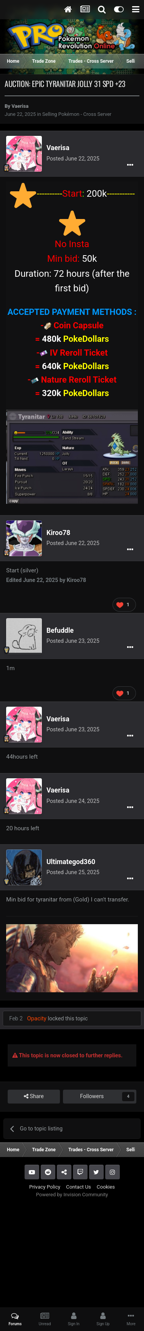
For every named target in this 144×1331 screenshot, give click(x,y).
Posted (72, 159)
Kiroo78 (58, 533)
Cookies (106, 1187)
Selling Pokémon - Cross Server (76, 114)
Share (34, 1096)
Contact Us (78, 1187)
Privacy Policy (44, 1187)
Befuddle (60, 630)
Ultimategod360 (70, 862)
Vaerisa (20, 106)
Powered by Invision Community (72, 1194)
